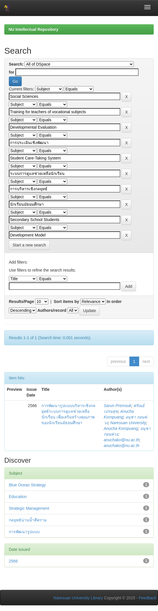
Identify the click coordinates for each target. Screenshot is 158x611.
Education (18, 496)
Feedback (147, 598)
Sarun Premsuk (117, 405)
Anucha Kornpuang (121, 428)
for (11, 72)
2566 (13, 561)
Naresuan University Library (78, 598)
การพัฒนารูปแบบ (24, 531)
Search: (16, 64)
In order (114, 301)
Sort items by (66, 301)
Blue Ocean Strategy (27, 485)
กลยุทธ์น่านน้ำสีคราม (28, 520)
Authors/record (51, 310)
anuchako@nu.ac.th (121, 440)
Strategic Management (29, 508)
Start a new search (29, 245)
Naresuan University (128, 422)
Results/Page (21, 301)
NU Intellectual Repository (33, 29)
